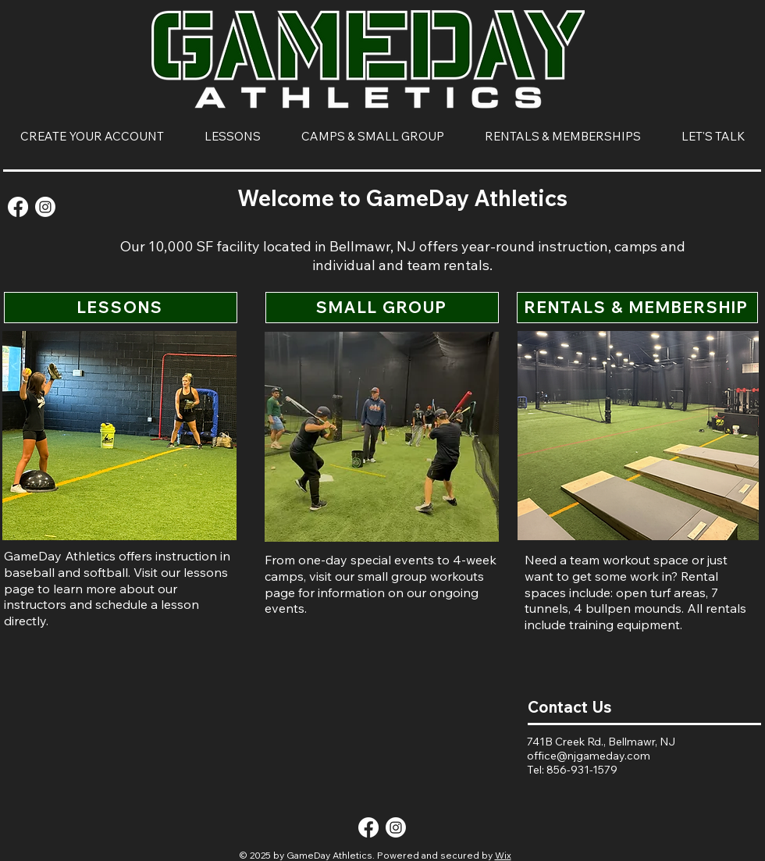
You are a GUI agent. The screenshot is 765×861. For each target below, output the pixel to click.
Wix (503, 855)
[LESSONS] (120, 307)
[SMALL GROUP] (382, 307)
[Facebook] (18, 207)
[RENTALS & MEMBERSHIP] (637, 307)
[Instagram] (45, 207)
